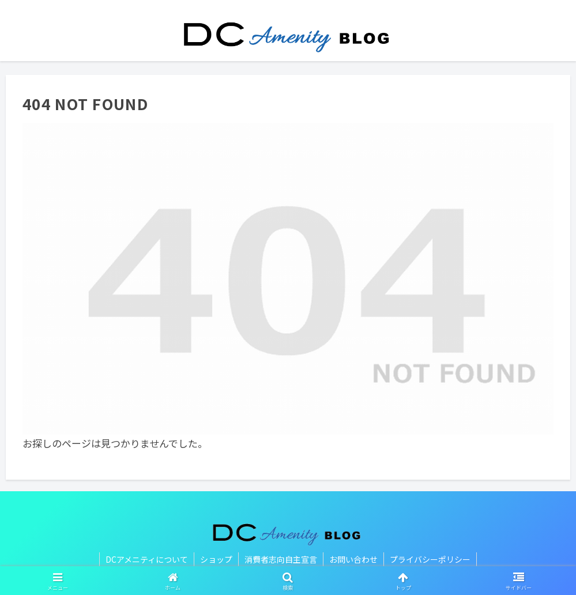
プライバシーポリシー (430, 559)
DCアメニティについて (147, 559)
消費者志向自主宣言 (280, 559)
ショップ (216, 559)
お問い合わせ (353, 559)
